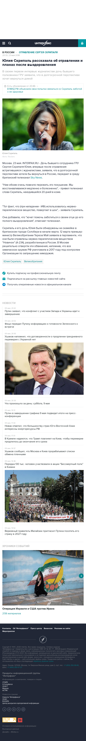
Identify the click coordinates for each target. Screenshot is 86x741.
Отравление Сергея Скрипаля (38, 52)
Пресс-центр (36, 628)
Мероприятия (8, 631)
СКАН (4, 699)
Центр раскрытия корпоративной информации (20, 703)
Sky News (36, 177)
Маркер (5, 688)
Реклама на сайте (62, 628)
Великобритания (33, 261)
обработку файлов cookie (43, 661)
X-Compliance (7, 684)
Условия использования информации (19, 726)
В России (8, 52)
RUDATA (5, 701)
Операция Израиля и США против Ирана (28, 608)
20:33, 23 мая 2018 (11, 55)
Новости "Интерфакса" (11, 697)
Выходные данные (10, 729)
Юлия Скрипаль (12, 261)
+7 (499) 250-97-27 (14, 667)
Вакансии (48, 628)
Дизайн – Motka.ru (10, 732)
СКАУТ (5, 686)
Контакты (6, 628)
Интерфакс (43, 43)
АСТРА (4, 690)
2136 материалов (11, 613)
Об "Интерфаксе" (21, 628)
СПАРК (5, 682)
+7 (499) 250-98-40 (71, 665)
